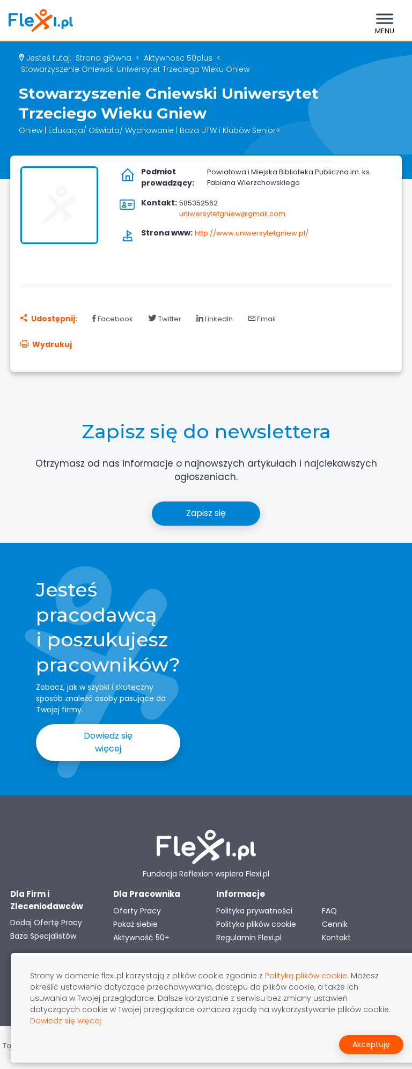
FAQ (329, 910)
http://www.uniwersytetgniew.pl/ (251, 233)
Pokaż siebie (135, 924)
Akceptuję (371, 1044)
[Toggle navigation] (384, 20)
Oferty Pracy (137, 910)
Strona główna (103, 58)
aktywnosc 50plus (178, 58)
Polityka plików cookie (256, 924)
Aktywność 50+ (141, 937)
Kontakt (336, 937)
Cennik (335, 924)
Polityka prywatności (254, 910)
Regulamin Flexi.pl (249, 937)
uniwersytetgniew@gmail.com (232, 214)
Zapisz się (206, 513)
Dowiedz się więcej (108, 742)
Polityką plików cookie (306, 975)
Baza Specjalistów (43, 936)
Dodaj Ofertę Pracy (46, 922)
